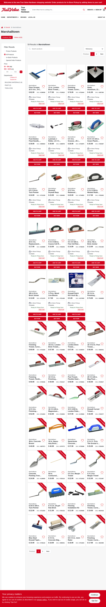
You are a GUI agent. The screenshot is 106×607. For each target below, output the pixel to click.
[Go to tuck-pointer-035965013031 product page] (37, 193)
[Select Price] (21, 72)
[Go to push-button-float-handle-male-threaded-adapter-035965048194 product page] (37, 141)
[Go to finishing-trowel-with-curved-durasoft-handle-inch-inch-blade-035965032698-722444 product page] (76, 90)
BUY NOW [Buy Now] (37, 113)
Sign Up (98, 10)
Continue (94, 595)
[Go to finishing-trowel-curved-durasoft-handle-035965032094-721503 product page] (37, 402)
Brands (23, 17)
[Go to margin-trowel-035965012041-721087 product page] (95, 466)
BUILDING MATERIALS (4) (13, 82)
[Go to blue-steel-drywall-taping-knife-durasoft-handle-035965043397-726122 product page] (37, 531)
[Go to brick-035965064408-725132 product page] (56, 498)
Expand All (13, 79)
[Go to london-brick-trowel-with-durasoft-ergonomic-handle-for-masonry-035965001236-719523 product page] (56, 90)
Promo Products (11, 51)
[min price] (7, 72)
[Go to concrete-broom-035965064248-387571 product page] (37, 434)
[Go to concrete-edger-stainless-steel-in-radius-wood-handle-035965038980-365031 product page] (56, 531)
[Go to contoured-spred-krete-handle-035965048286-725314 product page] (56, 466)
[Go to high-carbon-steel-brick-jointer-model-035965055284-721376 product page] (37, 295)
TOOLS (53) (9, 88)
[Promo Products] (5, 51)
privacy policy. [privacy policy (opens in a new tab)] (42, 600)
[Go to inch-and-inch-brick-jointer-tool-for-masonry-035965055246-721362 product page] (95, 244)
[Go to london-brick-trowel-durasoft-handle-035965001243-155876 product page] (76, 337)
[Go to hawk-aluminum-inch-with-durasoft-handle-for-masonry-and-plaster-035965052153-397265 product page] (95, 90)
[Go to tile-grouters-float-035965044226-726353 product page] (95, 434)
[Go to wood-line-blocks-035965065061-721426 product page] (56, 295)
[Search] (83, 9)
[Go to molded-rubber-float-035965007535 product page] (95, 193)
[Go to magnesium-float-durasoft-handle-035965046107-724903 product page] (56, 402)
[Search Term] (58, 10)
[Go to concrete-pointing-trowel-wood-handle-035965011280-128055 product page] (37, 466)
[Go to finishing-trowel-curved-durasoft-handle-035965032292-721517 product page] (56, 370)
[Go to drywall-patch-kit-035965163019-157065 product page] (76, 295)
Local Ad (31, 17)
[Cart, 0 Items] (104, 10)
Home (3, 17)
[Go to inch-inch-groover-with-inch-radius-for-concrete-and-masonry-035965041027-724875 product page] (76, 141)
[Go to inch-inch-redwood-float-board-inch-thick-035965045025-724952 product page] (76, 193)
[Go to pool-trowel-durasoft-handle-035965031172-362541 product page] (95, 337)
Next (101, 54)
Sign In (90, 10)
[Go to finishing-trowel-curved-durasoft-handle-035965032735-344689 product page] (95, 295)
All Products (10, 54)
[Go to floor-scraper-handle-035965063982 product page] (37, 90)
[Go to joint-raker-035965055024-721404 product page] (76, 531)
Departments (12, 17)
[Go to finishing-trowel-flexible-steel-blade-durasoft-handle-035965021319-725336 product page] (37, 370)
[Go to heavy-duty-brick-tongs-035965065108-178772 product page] (56, 434)
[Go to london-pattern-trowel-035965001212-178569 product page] (76, 402)
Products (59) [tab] (7, 37)
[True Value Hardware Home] (10, 10)
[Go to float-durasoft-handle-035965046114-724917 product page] (95, 370)
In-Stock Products (12, 57)
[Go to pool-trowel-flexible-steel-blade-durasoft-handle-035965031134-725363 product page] (76, 370)
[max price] (15, 72)
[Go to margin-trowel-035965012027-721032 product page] (76, 466)
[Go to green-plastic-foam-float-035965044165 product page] (95, 141)
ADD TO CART (37, 108)
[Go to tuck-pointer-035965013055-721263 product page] (37, 498)
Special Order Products (13, 60)
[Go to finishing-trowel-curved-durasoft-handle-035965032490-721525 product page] (37, 337)
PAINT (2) (8, 85)
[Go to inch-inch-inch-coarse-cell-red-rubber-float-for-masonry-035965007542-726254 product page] (56, 244)
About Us (101, 17)
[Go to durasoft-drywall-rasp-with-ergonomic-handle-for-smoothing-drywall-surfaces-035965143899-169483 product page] (56, 193)
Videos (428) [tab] (18, 37)
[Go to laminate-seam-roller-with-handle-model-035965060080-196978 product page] (56, 141)
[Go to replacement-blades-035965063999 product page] (37, 244)
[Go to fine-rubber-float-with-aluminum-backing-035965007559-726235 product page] (76, 244)
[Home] (2, 27)
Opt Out (94, 601)
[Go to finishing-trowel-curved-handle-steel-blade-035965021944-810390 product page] (95, 531)
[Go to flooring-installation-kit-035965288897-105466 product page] (76, 498)
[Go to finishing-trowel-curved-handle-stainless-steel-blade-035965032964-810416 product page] (95, 498)
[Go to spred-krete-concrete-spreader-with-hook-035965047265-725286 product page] (76, 434)
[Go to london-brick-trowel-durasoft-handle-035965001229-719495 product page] (56, 337)
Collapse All (13, 77)
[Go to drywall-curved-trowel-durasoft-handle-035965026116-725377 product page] (95, 402)
